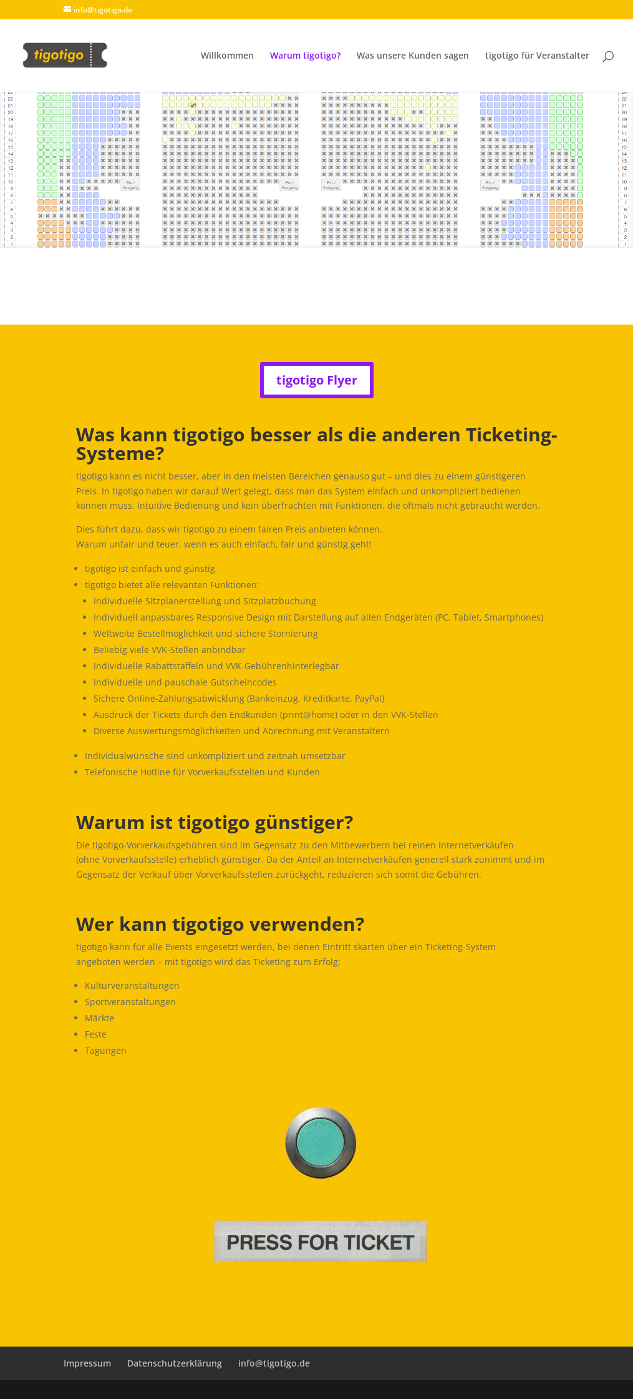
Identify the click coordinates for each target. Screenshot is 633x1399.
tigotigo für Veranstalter (537, 56)
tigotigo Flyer (316, 379)
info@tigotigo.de (274, 1363)
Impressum (87, 1363)
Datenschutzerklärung (174, 1363)
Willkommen (227, 56)
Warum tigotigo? (305, 56)
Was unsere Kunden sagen (413, 56)
